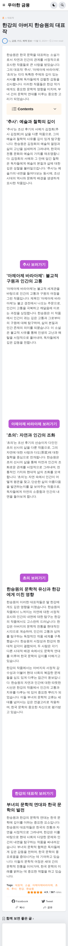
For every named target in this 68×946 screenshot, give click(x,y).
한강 (21, 888)
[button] (5, 5)
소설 (27, 885)
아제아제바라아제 (42, 885)
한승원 (30, 888)
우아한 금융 (19, 5)
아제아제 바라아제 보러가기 (34, 424)
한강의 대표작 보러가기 (34, 793)
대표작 (10, 18)
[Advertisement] (34, 223)
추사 (14, 888)
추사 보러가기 (34, 264)
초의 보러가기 (34, 578)
